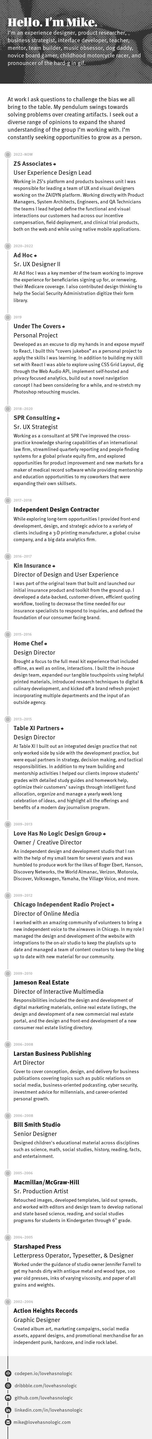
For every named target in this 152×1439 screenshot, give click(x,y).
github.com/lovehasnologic (43, 1397)
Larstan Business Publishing (52, 1053)
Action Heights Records (46, 1310)
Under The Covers (37, 326)
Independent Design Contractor (56, 509)
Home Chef (28, 643)
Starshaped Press (37, 1246)
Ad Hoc (23, 255)
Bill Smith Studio (37, 1124)
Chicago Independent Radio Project (62, 904)
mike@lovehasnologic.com (42, 1421)
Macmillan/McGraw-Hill (46, 1182)
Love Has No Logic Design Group (58, 833)
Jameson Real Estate (41, 982)
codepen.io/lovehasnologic (43, 1373)
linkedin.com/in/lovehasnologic (48, 1409)
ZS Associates (33, 163)
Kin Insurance (32, 565)
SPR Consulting (35, 417)
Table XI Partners (37, 728)
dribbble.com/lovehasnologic (45, 1385)
